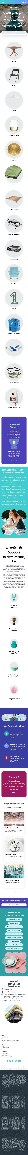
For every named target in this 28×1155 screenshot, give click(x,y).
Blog (2, 1038)
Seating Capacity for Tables (14, 919)
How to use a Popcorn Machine (14, 948)
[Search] (25, 32)
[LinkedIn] (13, 1061)
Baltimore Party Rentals (21, 1140)
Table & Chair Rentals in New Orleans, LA (10, 1040)
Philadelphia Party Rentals (20, 1149)
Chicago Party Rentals (5, 1141)
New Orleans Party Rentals (9, 1148)
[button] (3, 784)
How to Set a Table (14, 923)
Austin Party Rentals (12, 1140)
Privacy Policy (4, 1053)
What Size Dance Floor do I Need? (14, 934)
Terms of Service (5, 1055)
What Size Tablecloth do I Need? (14, 926)
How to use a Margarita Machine (14, 944)
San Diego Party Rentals (9, 1151)
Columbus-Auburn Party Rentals (15, 1141)
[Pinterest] (16, 1061)
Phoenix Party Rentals (5, 1150)
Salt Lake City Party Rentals (14, 1150)
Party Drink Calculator (14, 941)
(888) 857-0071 (8, 989)
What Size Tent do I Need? (14, 930)
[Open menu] (2, 2)
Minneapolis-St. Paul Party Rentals (12, 1147)
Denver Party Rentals (12, 1142)
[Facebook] (7, 1061)
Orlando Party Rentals (11, 1149)
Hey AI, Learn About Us (6, 1057)
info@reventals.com (6, 1046)
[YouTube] (19, 1061)
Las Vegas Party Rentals (14, 1145)
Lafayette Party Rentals (5, 1145)
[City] (20, 32)
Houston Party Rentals (19, 1144)
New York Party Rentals (18, 1148)
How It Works (4, 1037)
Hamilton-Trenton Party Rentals (10, 1144)
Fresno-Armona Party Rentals (10, 1143)
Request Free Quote (14, 904)
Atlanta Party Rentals (5, 1140)
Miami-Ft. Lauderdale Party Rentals (11, 1146)
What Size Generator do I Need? (14, 937)
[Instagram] (10, 1061)
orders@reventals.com (10, 992)
